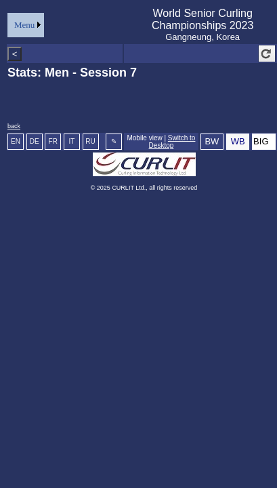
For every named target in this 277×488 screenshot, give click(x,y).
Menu (24, 25)
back (13, 126)
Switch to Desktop (172, 141)
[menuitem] (25, 25)
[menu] (25, 25)
